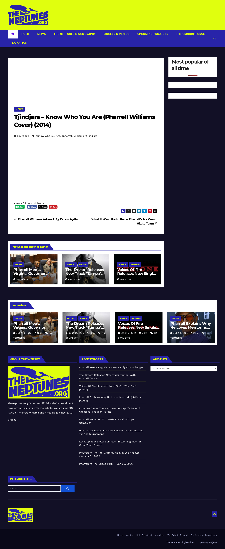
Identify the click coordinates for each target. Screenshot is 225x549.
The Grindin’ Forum (190, 34)
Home (25, 34)
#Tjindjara (91, 135)
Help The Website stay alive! (150, 535)
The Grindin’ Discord (178, 535)
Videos (135, 264)
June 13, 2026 (77, 333)
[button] (214, 38)
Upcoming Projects (152, 34)
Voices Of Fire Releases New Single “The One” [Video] (136, 273)
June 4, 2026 (180, 333)
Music (71, 264)
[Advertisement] (86, 80)
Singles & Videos (116, 34)
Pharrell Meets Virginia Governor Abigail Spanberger (31, 273)
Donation (19, 42)
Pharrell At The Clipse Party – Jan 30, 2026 (106, 463)
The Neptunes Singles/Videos (180, 542)
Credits (12, 419)
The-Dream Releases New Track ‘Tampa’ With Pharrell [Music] (84, 273)
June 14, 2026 (24, 333)
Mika (39, 333)
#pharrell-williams (73, 135)
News (41, 34)
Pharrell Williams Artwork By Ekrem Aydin (46, 219)
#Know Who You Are (48, 135)
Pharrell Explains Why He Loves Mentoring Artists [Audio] (190, 327)
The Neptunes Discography (74, 34)
